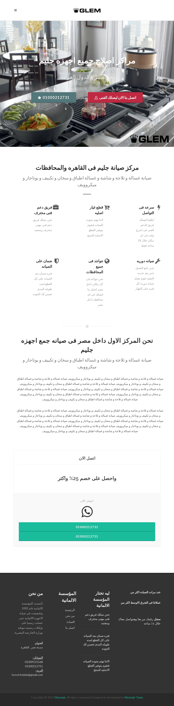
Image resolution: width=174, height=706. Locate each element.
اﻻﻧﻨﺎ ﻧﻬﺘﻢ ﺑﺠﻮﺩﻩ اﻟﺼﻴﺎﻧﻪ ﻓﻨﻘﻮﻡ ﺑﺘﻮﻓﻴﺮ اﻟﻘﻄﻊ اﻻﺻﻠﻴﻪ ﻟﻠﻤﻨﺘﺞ (96, 666)
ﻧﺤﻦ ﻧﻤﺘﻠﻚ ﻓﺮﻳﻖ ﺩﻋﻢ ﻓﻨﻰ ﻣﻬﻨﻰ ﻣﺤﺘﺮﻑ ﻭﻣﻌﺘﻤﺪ (97, 619)
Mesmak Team (134, 697)
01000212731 (54, 97)
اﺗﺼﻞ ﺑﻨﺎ (70, 627)
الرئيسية (70, 610)
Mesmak (60, 697)
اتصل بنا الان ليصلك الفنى (115, 97)
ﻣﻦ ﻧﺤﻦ (70, 615)
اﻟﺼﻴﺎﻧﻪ (71, 621)
